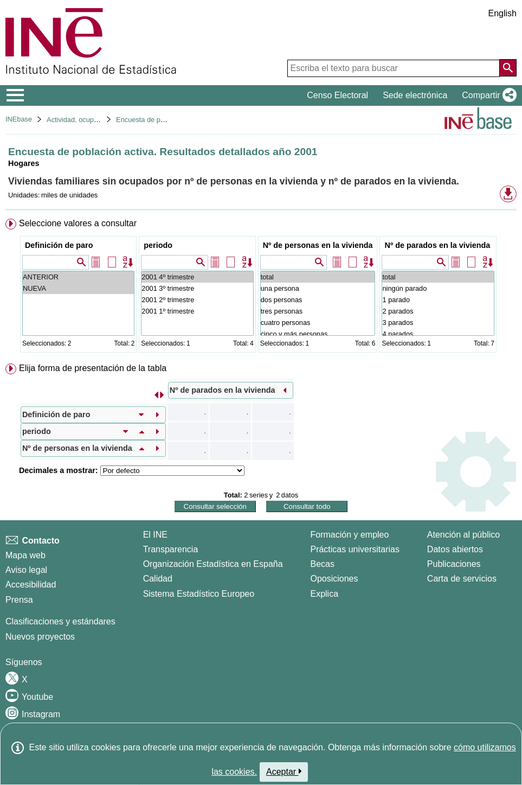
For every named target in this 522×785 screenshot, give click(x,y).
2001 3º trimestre (197, 288)
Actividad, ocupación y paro (89, 120)
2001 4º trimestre (197, 277)
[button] (487, 95)
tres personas (318, 311)
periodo (158, 245)
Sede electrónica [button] (415, 95)
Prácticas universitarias (354, 549)
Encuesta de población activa (161, 120)
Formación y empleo (349, 534)
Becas (322, 564)
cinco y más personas (318, 334)
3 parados (437, 322)
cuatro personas (318, 322)
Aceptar (283, 771)
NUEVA (78, 288)
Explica (324, 593)
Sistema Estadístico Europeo (198, 593)
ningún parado (437, 288)
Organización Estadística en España (213, 564)
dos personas (318, 299)
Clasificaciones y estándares (60, 621)
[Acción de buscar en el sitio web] (508, 67)
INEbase (18, 119)
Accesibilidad (30, 584)
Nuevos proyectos (40, 636)
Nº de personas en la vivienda (318, 245)
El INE (155, 534)
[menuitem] (261, 288)
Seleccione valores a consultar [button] (78, 223)
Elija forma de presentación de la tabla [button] (92, 368)
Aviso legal (26, 570)
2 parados (437, 311)
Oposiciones (334, 578)
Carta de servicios (462, 578)
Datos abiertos (455, 549)
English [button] (502, 13)
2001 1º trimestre (197, 311)
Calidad (157, 578)
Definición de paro (59, 245)
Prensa (19, 599)
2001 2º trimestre (197, 299)
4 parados (437, 334)
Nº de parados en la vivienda (437, 245)
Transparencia (170, 549)
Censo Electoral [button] (337, 95)
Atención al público (463, 534)
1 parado (437, 299)
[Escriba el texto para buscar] (393, 68)
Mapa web (25, 555)
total (318, 277)
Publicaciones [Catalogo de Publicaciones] (454, 564)
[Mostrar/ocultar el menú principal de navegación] (15, 95)
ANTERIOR (78, 277)
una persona (318, 288)
